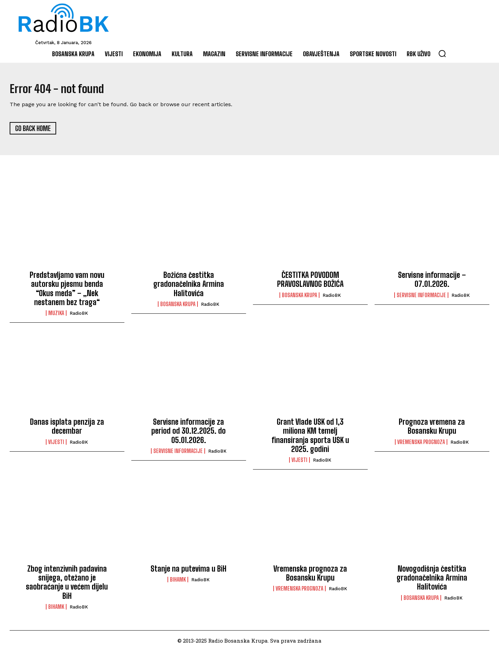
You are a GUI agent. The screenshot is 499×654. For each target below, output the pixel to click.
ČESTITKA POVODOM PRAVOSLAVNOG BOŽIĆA (310, 282)
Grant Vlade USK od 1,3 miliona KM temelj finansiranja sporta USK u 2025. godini (310, 438)
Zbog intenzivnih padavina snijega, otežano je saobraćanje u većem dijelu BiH (67, 585)
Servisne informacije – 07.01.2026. (432, 282)
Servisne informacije (421, 298)
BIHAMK (56, 610)
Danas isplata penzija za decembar (67, 429)
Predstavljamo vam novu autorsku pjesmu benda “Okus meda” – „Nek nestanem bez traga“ (67, 291)
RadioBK (79, 316)
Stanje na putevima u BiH (188, 571)
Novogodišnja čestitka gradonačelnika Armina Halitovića (432, 581)
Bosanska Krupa (177, 307)
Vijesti (56, 445)
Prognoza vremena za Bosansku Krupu (432, 429)
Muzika (56, 316)
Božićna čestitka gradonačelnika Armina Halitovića (188, 287)
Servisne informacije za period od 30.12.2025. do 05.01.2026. (188, 434)
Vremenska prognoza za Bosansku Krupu (310, 576)
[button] (442, 53)
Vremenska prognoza (421, 445)
